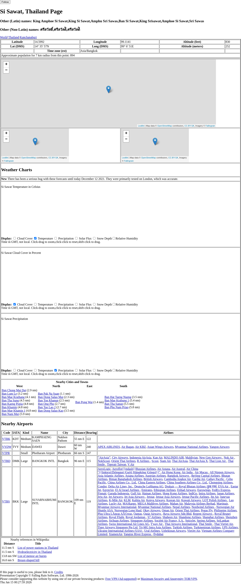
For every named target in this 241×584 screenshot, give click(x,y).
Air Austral (178, 468)
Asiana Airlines (134, 475)
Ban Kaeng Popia (12, 403)
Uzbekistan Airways (173, 530)
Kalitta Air (138, 500)
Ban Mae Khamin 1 (13, 410)
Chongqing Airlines (221, 482)
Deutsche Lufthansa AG (148, 486)
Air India (187, 472)
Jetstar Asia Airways (168, 496)
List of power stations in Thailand (38, 547)
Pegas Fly (207, 510)
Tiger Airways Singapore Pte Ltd (117, 527)
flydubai (158, 534)
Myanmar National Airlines (191, 446)
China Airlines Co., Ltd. (122, 482)
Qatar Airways (152, 513)
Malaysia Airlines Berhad (199, 503)
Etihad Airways (186, 490)
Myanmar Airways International (117, 507)
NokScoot (104, 461)
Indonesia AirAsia (140, 457)
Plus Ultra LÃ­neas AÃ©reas (115, 513)
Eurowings (203, 490)
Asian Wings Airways (160, 446)
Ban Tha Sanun (113, 403)
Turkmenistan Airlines (207, 527)
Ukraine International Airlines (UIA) (120, 530)
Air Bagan (127, 446)
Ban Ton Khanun (48, 400)
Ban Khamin (9, 407)
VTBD (6, 461)
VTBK (6, 438)
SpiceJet (190, 520)
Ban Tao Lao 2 (47, 407)
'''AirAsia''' (104, 457)
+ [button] (6, 64)
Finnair (102, 493)
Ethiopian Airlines (165, 490)
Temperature (45, 238)
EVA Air (223, 486)
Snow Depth (104, 238)
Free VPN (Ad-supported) (121, 578)
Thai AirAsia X (198, 461)
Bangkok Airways (178, 475)
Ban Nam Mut (10, 414)
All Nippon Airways (222, 472)
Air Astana (163, 468)
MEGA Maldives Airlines (152, 503)
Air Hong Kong (170, 472)
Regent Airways (203, 513)
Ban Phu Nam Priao (116, 407)
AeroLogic (104, 468)
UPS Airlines (230, 527)
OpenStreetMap (164, 126)
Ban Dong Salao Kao (50, 410)
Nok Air (229, 457)
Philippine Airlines (225, 510)
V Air (130, 464)
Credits (58, 572)
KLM (127, 500)
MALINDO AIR (174, 457)
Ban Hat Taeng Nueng (117, 397)
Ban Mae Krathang (13, 397)
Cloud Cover (25, 238)
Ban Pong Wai (84, 402)
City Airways (120, 457)
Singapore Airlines (141, 520)
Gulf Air (136, 493)
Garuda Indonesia (118, 493)
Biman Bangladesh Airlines (125, 479)
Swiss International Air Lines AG (129, 524)
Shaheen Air (169, 517)
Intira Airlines (207, 493)
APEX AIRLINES (109, 446)
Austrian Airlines (155, 475)
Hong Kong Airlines (175, 493)
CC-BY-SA (189, 126)
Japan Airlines (225, 493)
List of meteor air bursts (32, 556)
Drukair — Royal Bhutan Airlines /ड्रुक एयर (191, 486)
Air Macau (201, 472)
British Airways (153, 479)
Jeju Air (102, 496)
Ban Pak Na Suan (48, 393)
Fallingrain (210, 126)
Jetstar (150, 496)
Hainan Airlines (151, 493)
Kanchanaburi (28, 37)
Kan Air (157, 457)
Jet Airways (116, 496)
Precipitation (66, 238)
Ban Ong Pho (46, 403)
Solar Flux (85, 238)
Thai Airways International (181, 524)
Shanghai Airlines (213, 517)
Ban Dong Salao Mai (50, 397)
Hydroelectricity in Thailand (35, 551)
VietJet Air (193, 530)
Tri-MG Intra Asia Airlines (155, 527)
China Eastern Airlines (151, 482)
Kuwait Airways (191, 500)
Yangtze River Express (138, 534)
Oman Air (168, 510)
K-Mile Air (115, 500)
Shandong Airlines (190, 517)
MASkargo (129, 503)
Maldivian (191, 457)
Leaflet (141, 126)
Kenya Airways (155, 500)
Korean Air (173, 500)
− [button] (6, 70)
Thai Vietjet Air (223, 524)
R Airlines (143, 461)
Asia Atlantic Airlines (111, 475)
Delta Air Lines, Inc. (120, 486)
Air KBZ (140, 446)
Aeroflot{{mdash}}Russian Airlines (134, 468)
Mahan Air (176, 503)
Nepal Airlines (181, 507)
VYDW (6, 446)
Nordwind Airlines (203, 507)
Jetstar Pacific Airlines (195, 496)
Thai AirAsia (180, 461)
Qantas (137, 513)
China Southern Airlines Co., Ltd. (187, 482)
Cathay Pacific (215, 479)
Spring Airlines (206, 520)
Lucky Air (115, 503)
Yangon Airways (220, 446)
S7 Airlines (154, 517)
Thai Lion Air (218, 461)
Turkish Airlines (182, 527)
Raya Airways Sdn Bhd (177, 513)
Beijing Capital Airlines (205, 475)
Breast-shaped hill (28, 560)
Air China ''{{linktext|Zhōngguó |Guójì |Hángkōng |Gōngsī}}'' (148, 470)
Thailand (13, 37)
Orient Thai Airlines (123, 461)
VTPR (6, 453)
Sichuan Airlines (119, 520)
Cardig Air (198, 479)
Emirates (146, 490)
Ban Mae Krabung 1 (116, 400)
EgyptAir (108, 490)
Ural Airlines (152, 530)
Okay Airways (151, 510)
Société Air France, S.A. (169, 520)
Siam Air (165, 461)
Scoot (155, 461)
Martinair (222, 503)
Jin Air (214, 496)
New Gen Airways (210, 457)
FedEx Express (221, 490)
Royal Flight (116, 517)
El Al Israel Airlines (127, 490)
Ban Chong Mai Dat (14, 390)
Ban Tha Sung (10, 400)
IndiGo (193, 493)
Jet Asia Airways (134, 496)
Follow (5, 2)
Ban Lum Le (9, 393)
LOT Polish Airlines (215, 500)
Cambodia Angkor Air (177, 479)
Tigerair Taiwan (116, 464)
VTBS (6, 501)
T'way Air (157, 524)
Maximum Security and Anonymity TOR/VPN (169, 578)
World (4, 37)
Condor (102, 486)
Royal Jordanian (136, 517)
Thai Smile (206, 524)
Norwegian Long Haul (128, 510)
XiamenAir (115, 534)
